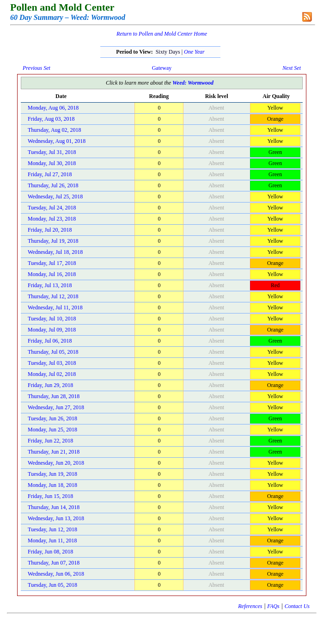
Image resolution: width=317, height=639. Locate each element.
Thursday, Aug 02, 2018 (54, 130)
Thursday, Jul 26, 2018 (53, 185)
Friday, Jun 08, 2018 (50, 551)
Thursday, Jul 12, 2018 (53, 296)
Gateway (162, 68)
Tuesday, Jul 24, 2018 (52, 207)
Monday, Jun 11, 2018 (52, 540)
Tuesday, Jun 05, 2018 (52, 585)
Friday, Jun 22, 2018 (50, 440)
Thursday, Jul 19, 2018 (53, 241)
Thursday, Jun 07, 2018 (53, 562)
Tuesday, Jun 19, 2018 (52, 474)
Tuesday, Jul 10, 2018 (52, 318)
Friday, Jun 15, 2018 (50, 496)
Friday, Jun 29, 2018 (50, 385)
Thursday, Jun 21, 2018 (53, 452)
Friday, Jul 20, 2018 (50, 230)
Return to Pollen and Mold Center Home (161, 34)
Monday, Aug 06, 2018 (53, 107)
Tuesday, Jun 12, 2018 (52, 529)
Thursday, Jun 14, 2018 (53, 507)
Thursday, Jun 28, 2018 (53, 396)
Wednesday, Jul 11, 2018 (55, 307)
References (250, 606)
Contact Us (297, 606)
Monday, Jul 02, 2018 (52, 374)
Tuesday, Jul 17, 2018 (52, 263)
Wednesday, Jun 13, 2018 (56, 518)
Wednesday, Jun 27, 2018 (56, 407)
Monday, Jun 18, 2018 (52, 485)
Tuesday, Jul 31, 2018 (52, 152)
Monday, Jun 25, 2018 (52, 429)
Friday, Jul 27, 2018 (50, 174)
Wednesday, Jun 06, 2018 (56, 574)
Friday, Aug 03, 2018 (51, 119)
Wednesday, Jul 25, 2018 (55, 196)
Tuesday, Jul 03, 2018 (52, 363)
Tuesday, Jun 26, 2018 (52, 418)
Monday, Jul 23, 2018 (52, 218)
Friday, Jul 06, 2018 (50, 341)
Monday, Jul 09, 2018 (52, 329)
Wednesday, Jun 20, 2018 (56, 463)
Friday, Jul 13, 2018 (50, 285)
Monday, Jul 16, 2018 (52, 274)
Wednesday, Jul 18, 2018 (55, 252)
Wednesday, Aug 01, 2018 (56, 141)
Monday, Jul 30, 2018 (52, 163)
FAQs (273, 606)
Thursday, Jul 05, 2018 (53, 352)
